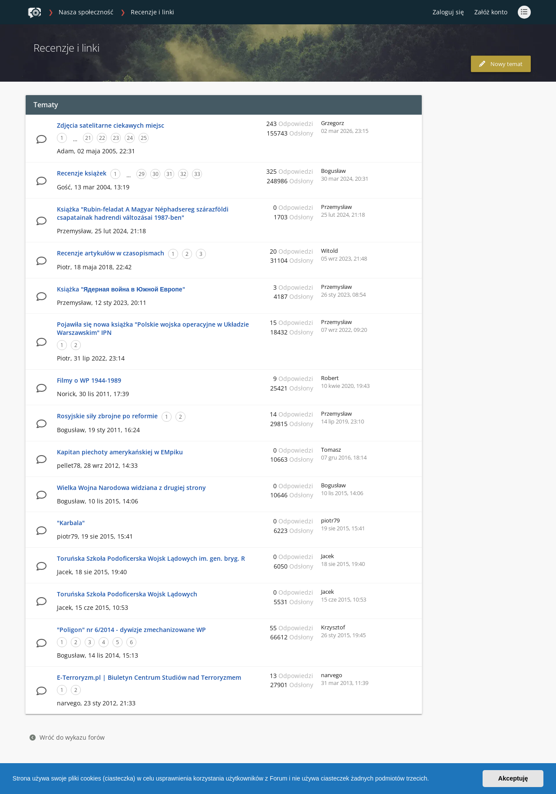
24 (130, 138)
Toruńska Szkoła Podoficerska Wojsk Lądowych (127, 594)
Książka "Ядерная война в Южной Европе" (121, 289)
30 (155, 174)
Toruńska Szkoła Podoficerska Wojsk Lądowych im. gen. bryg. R (151, 558)
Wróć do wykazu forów (67, 737)
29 (142, 174)
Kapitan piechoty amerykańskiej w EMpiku (120, 452)
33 (197, 174)
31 (169, 174)
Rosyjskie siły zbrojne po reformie (107, 416)
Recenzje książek (81, 173)
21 (88, 138)
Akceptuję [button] (513, 778)
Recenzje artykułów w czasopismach (110, 253)
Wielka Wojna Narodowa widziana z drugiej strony (131, 487)
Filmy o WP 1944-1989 (89, 380)
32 (183, 174)
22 (102, 138)
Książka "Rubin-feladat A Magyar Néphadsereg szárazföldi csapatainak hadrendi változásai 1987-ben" (142, 213)
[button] (431, 779)
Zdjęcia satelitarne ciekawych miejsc (110, 125)
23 (116, 138)
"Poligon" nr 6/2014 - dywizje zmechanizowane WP (131, 629)
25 (144, 138)
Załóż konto (490, 12)
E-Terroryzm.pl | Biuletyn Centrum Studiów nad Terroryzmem (149, 677)
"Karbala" (71, 523)
